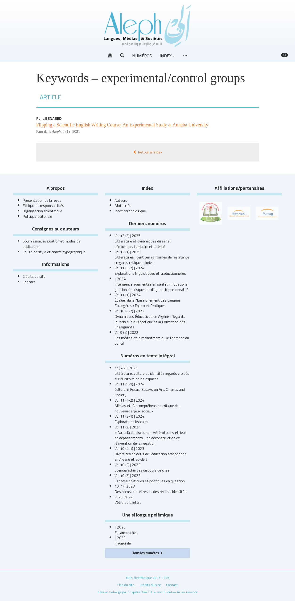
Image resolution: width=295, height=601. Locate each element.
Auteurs (121, 200)
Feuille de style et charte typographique (54, 251)
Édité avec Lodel (160, 592)
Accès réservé (187, 592)
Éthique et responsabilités (43, 205)
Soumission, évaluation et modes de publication (51, 244)
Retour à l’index (147, 152)
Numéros (142, 56)
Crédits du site (34, 276)
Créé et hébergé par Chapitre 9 (120, 592)
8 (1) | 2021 (71, 131)
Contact (29, 281)
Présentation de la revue (42, 200)
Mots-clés (123, 205)
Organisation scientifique (42, 210)
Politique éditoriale (37, 216)
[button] (122, 55)
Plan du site (125, 584)
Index (167, 56)
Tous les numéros (147, 553)
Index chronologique (130, 210)
